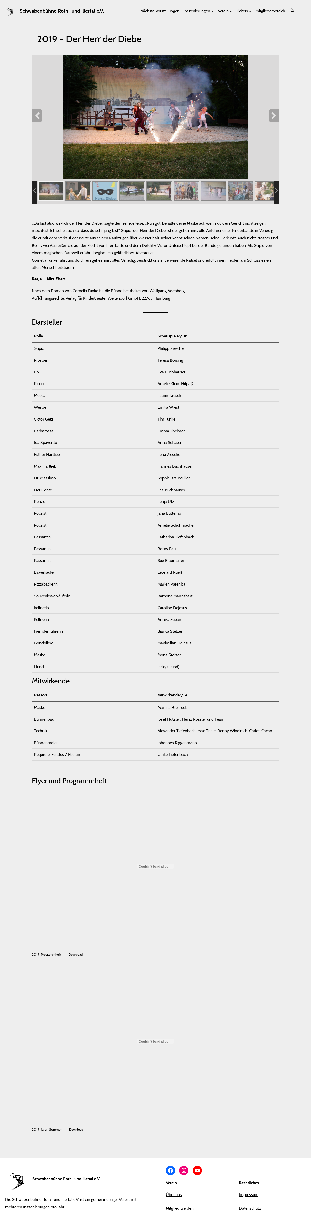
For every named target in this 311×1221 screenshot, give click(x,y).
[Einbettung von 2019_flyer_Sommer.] (155, 1041)
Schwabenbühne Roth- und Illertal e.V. (62, 11)
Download (75, 954)
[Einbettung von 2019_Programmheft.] (155, 866)
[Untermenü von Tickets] (250, 11)
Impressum (248, 1194)
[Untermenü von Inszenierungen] (212, 11)
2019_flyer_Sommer (47, 1129)
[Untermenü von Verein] (231, 11)
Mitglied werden (180, 1208)
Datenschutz (250, 1208)
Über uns (174, 1194)
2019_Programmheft (46, 954)
